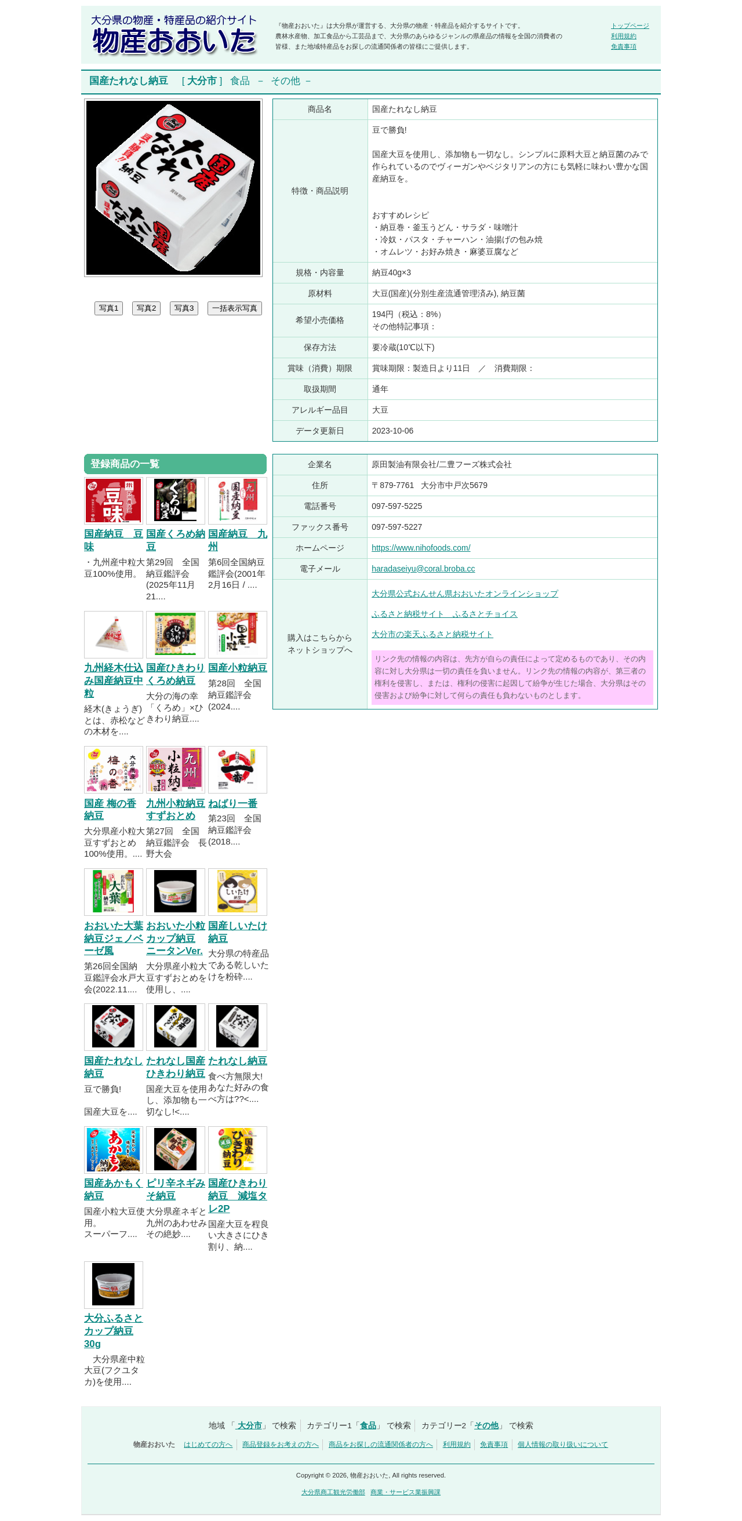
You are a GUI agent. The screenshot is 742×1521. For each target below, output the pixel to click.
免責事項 (623, 46)
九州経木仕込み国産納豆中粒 (113, 681)
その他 (285, 80)
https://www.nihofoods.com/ (421, 547)
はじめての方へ (208, 1444)
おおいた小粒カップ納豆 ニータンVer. (175, 938)
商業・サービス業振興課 (405, 1492)
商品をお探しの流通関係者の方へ (381, 1444)
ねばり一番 (232, 803)
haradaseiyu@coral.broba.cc (423, 568)
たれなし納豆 (237, 1061)
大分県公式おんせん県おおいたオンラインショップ (465, 593)
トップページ (630, 25)
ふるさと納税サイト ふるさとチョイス (445, 613)
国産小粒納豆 (237, 668)
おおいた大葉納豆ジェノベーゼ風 (113, 938)
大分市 (202, 80)
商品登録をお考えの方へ (280, 1444)
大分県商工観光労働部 (333, 1492)
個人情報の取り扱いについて (563, 1444)
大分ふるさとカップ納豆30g (113, 1331)
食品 (240, 80)
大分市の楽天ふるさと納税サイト (432, 634)
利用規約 (623, 35)
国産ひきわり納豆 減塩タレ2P (237, 1196)
